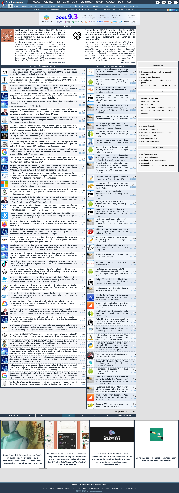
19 (83, 334)
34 (83, 143)
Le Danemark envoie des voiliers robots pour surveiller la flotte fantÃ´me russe (43, 192)
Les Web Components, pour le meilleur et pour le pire (111, 239)
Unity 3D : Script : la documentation (111, 321)
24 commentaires (57, 63)
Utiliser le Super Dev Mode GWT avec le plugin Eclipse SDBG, (111, 231)
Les (149, 99)
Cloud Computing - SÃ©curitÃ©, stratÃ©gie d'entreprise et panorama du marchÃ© (111, 157)
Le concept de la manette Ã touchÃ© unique (111, 371)
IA (48, 6)
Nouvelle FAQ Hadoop (111, 405)
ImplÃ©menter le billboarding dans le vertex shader (111, 289)
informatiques (149, 138)
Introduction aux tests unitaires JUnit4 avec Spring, (111, 134)
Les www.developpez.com (153, 160)
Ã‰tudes (110, 2)
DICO (121, 10)
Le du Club (149, 154)
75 (81, 415)
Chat (74, 2)
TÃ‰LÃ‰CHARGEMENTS (81, 10)
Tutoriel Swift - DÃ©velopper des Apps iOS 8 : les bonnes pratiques (111, 397)
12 (83, 103)
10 (83, 382)
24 (83, 127)
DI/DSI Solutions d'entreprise (25, 6)
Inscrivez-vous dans (158, 86)
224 (82, 87)
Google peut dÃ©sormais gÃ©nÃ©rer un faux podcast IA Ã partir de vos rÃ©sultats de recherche (43, 375)
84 (83, 326)
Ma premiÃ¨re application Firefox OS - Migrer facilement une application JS (111, 90)
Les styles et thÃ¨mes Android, (111, 204)
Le (144, 105)
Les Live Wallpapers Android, (111, 82)
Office (115, 6)
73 (55, 415)
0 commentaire (128, 63)
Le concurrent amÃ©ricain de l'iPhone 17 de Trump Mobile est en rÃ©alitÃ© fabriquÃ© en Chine (43, 199)
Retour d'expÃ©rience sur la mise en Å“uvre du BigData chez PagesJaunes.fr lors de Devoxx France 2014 (111, 380)
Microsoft (61, 6)
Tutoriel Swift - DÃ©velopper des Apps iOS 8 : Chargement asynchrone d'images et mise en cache (111, 73)
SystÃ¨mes (133, 6)
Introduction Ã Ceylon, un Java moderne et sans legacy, (111, 186)
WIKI (115, 10)
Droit (120, 2)
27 (83, 223)
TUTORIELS (38, 10)
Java (69, 6)
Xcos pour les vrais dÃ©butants (111, 355)
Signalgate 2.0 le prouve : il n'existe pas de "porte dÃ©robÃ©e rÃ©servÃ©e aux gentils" (43, 104)
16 (83, 95)
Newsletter (86, 2)
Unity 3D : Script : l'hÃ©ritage (111, 281)
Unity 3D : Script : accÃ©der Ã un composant (111, 194)
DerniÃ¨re (124, 415)
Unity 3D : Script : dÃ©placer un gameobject (111, 212)
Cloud (42, 6)
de (151, 157)
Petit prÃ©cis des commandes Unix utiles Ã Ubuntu (111, 337)
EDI (86, 6)
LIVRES (66, 10)
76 (95, 415)
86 (83, 79)
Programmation (97, 6)
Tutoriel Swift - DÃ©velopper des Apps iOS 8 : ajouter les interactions (111, 305)
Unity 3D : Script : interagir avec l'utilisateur (111, 99)
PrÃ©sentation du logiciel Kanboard (111, 178)
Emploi (99, 2)
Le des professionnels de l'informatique (158, 108)
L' (144, 114)
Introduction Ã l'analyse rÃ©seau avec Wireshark (111, 297)
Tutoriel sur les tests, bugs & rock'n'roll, (111, 256)
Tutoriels (48, 2)
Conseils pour (151, 141)
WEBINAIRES (55, 10)
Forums (37, 2)
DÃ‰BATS (107, 10)
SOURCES (97, 10)
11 (134, 263)
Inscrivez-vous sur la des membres (156, 111)
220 (82, 366)
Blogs (66, 2)
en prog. (148, 135)
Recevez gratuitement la (155, 72)
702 (82, 263)
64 (83, 191)
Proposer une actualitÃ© (125, 412)
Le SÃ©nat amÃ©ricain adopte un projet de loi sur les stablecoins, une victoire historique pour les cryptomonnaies (43, 136)
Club (128, 2)
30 (83, 207)
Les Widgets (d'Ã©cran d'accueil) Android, (111, 149)
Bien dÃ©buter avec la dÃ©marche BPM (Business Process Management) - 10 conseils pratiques (111, 108)
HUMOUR (129, 10)
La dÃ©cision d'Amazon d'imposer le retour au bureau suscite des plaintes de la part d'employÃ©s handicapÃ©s (43, 327)
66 (83, 342)
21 (134, 185)
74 (68, 415)
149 (82, 239)
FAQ (58, 2)
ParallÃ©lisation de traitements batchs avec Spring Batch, (111, 313)
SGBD (108, 6)
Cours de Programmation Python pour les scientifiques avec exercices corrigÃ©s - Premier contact (111, 346)
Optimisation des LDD (111, 263)
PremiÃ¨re (12, 415)
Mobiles (123, 6)
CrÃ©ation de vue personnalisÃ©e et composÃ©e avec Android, (111, 272)
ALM (53, 6)
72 (42, 415)
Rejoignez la (150, 77)
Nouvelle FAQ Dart (111, 363)
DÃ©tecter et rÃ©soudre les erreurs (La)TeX (111, 247)
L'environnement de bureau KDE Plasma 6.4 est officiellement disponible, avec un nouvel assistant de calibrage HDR (43, 215)
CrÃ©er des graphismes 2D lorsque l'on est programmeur (111, 126)
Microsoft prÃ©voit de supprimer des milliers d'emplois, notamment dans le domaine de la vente (43, 184)
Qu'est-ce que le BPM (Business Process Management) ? (111, 118)
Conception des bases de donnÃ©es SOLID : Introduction (111, 142)
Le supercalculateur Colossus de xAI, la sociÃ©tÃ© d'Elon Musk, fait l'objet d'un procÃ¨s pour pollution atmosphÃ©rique (43, 88)
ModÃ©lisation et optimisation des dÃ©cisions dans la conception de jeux (111, 168)
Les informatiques (150, 102)
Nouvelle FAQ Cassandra (111, 329)
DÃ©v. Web (78, 6)
